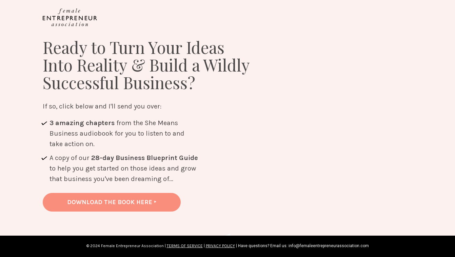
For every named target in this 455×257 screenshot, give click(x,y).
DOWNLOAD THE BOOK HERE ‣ (111, 202)
